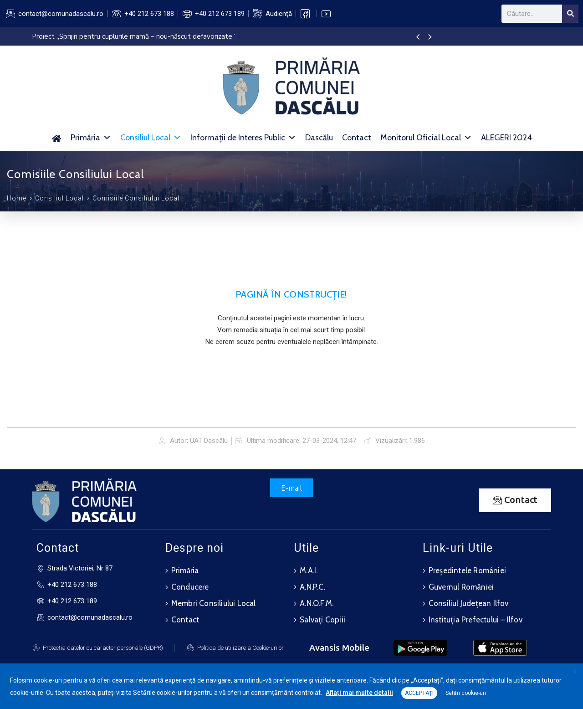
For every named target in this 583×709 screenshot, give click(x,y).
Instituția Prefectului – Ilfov (475, 619)
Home (16, 198)
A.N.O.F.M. (316, 603)
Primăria (91, 137)
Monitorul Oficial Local (426, 137)
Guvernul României (461, 586)
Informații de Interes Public (243, 137)
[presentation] (418, 37)
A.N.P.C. (312, 586)
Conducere (190, 586)
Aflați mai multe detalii (359, 692)
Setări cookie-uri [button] (465, 693)
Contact (356, 138)
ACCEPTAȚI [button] (419, 693)
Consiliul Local (150, 137)
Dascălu (319, 138)
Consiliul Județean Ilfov (469, 603)
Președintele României (467, 570)
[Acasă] (56, 137)
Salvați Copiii (322, 619)
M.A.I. (308, 570)
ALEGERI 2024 (506, 138)
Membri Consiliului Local (213, 603)
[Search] (570, 14)
